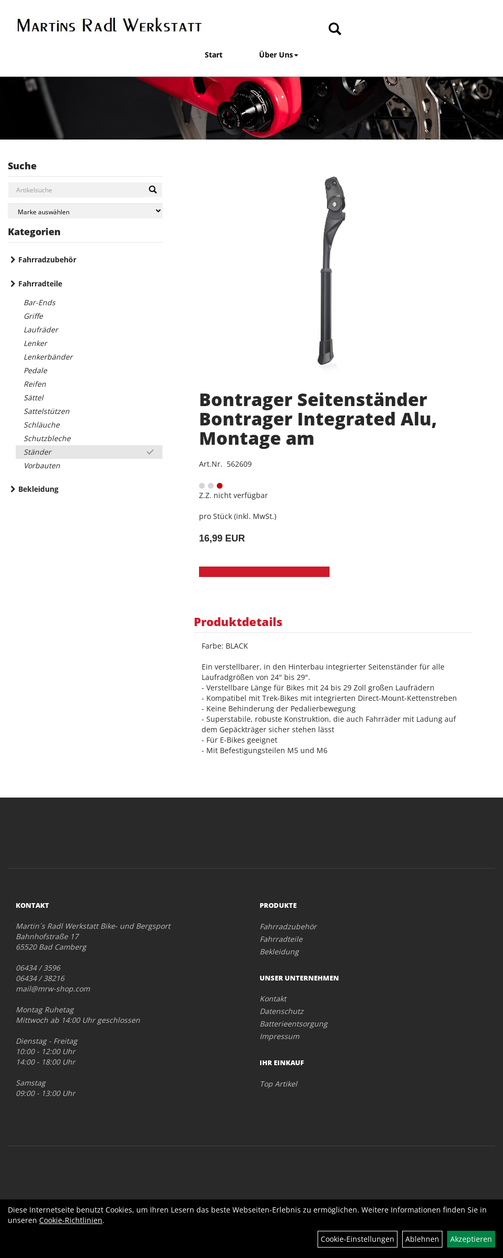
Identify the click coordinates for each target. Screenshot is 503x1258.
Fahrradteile (40, 283)
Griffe (33, 316)
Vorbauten (42, 465)
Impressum (279, 1036)
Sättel (33, 397)
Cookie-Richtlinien (70, 1220)
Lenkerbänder (48, 357)
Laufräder (41, 329)
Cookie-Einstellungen (357, 1239)
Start (214, 55)
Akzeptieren (471, 1239)
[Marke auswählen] (85, 210)
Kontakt (273, 998)
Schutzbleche (47, 438)
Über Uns (278, 55)
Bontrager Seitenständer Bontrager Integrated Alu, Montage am (318, 419)
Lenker (35, 343)
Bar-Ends (39, 302)
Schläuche (42, 425)
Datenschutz (281, 1011)
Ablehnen (422, 1239)
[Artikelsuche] (335, 29)
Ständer (37, 452)
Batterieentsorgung (293, 1024)
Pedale (35, 370)
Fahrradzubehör (47, 259)
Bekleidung (38, 489)
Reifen (35, 384)
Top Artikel (278, 1084)
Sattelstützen (46, 411)
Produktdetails (238, 621)
